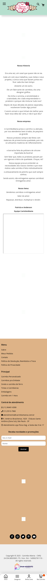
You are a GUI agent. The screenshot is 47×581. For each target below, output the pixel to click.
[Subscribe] (23, 449)
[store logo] (22, 7)
